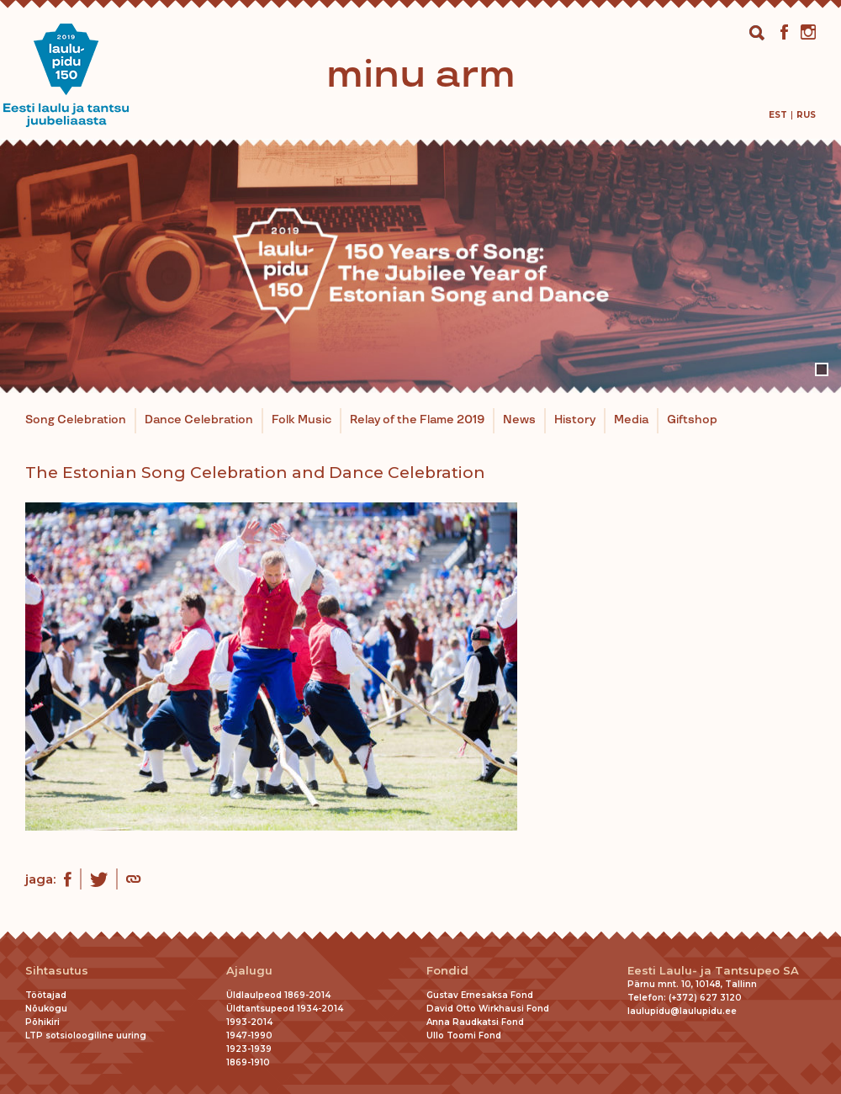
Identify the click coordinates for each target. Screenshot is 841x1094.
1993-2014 (249, 1022)
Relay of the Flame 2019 (417, 420)
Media (631, 420)
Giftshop (692, 420)
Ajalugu (249, 970)
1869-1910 (248, 1062)
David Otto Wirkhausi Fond (487, 1008)
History (574, 420)
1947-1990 (249, 1035)
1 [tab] (821, 369)
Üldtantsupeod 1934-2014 (284, 1008)
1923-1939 (249, 1049)
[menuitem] (778, 114)
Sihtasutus (56, 970)
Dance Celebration (199, 420)
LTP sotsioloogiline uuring (85, 1035)
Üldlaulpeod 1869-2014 (278, 995)
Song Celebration (75, 420)
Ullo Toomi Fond (463, 1035)
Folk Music (301, 420)
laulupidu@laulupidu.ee (682, 1011)
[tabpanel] (420, 266)
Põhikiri (42, 1022)
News (519, 420)
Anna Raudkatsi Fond (475, 1022)
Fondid (447, 970)
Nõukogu (46, 1008)
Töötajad (45, 995)
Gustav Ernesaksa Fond (479, 995)
